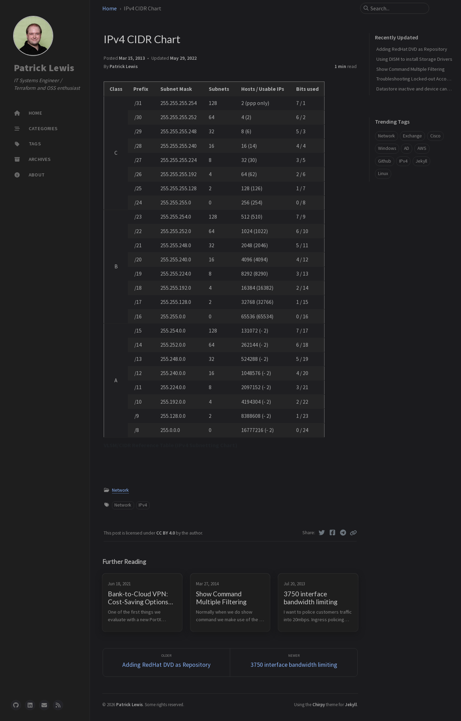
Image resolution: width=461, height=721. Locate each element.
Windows (387, 148)
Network (120, 490)
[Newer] (294, 662)
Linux (383, 173)
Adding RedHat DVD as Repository (411, 49)
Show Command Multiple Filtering (410, 69)
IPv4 (143, 505)
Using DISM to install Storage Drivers (414, 59)
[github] (16, 705)
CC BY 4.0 (166, 533)
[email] (44, 705)
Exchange (412, 136)
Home (109, 8)
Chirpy (318, 704)
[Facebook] (333, 532)
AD (406, 148)
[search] (397, 8)
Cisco (435, 136)
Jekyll (421, 161)
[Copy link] (353, 532)
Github (384, 161)
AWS (421, 148)
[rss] (58, 705)
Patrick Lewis (44, 67)
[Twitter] (322, 532)
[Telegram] (343, 532)
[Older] (166, 662)
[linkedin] (30, 705)
